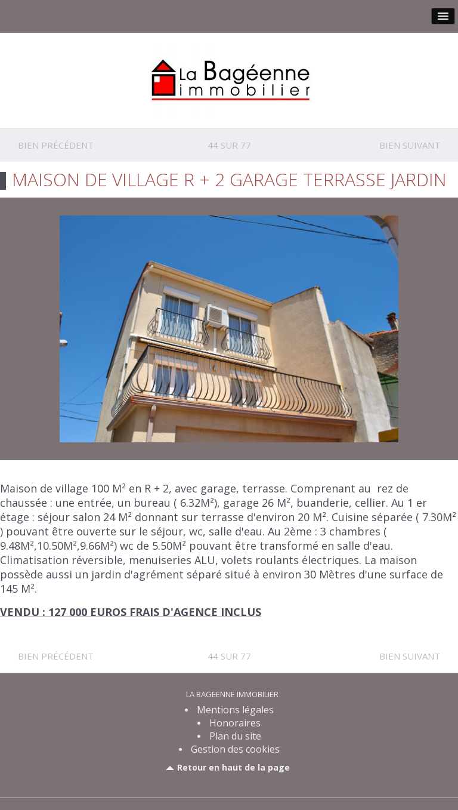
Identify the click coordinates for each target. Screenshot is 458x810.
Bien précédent (56, 145)
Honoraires (235, 722)
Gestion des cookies (235, 749)
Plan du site (235, 736)
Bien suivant (409, 145)
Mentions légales (235, 709)
